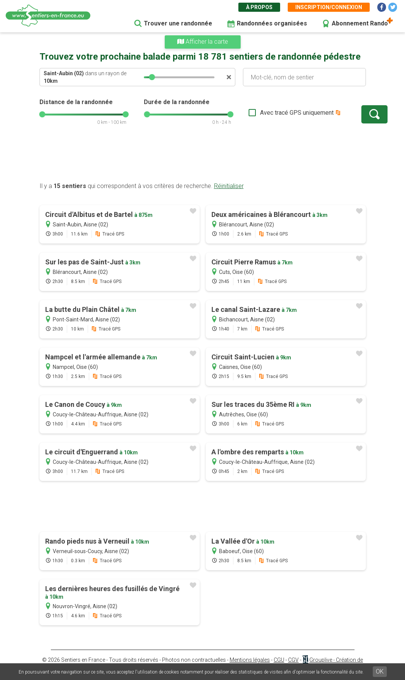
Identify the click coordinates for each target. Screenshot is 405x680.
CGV (293, 660)
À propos (259, 7)
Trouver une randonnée (178, 23)
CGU (279, 660)
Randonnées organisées (272, 23)
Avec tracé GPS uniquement (273, 112)
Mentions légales (250, 660)
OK (380, 671)
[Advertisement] (202, 158)
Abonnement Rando (360, 23)
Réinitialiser (229, 186)
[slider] (152, 77)
